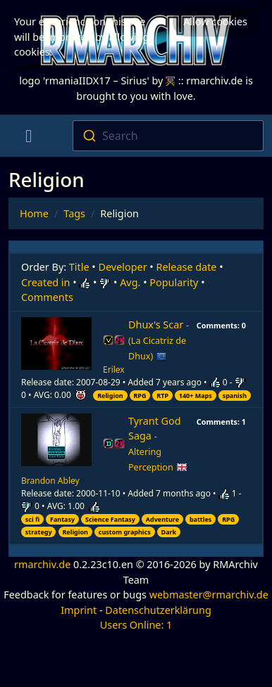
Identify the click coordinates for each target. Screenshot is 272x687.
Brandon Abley (50, 481)
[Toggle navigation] (28, 135)
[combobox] (168, 135)
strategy (38, 532)
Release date (186, 267)
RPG (139, 395)
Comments (47, 297)
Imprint (79, 610)
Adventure (162, 519)
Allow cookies (215, 21)
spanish (235, 395)
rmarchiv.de (42, 564)
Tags (74, 213)
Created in (45, 282)
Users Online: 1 (136, 624)
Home (34, 213)
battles (200, 519)
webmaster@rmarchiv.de (208, 594)
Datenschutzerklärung (158, 610)
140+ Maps (195, 395)
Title (79, 267)
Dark (169, 532)
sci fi (32, 519)
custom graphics (125, 532)
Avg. (130, 282)
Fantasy (62, 519)
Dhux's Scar (158, 340)
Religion (110, 395)
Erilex (114, 369)
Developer (123, 267)
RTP (162, 395)
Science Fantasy (110, 519)
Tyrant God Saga (157, 443)
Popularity (173, 282)
